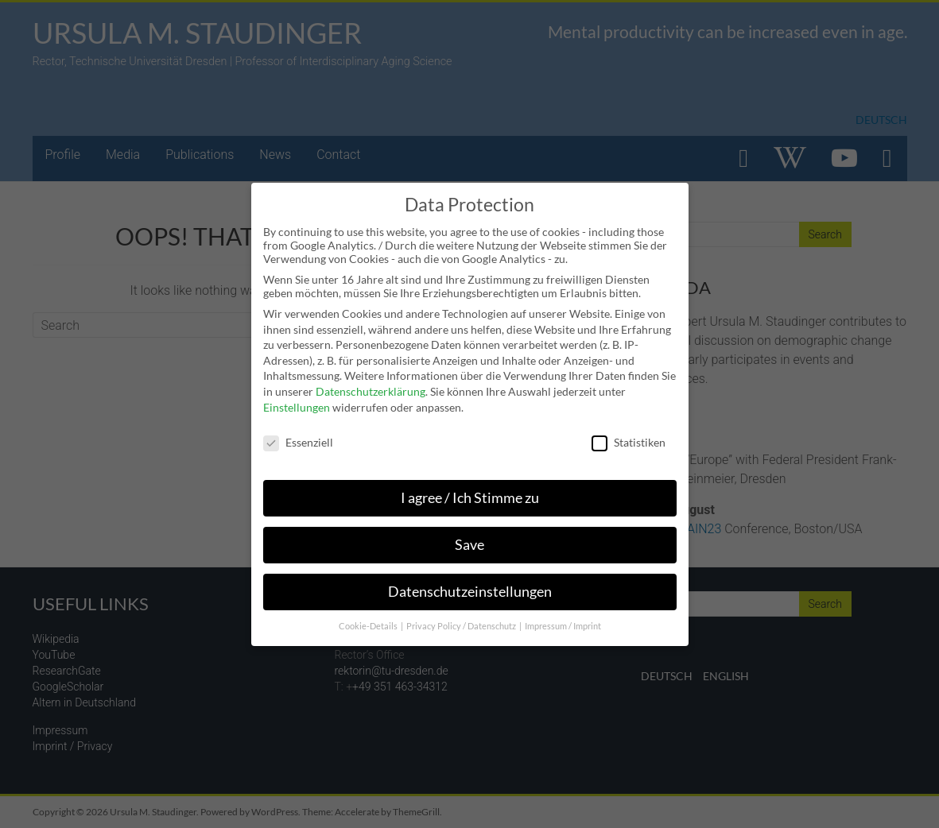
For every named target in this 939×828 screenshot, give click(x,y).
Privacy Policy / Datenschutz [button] (462, 626)
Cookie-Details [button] (369, 626)
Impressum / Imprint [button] (563, 626)
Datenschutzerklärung (370, 391)
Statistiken (628, 442)
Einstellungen (296, 407)
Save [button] (469, 544)
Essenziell (298, 442)
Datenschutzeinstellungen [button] (470, 591)
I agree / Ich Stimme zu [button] (470, 497)
